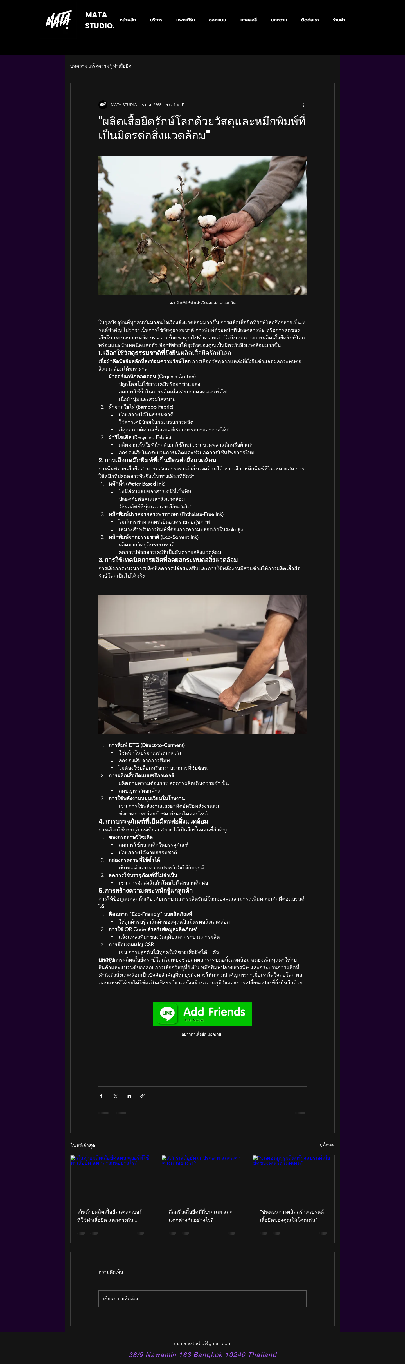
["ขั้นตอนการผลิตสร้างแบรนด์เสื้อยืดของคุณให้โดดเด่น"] (293, 1178)
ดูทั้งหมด (327, 1144)
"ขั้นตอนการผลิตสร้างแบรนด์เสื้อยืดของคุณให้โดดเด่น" (292, 1215)
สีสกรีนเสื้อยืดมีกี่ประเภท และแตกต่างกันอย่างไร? (201, 1215)
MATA (96, 15)
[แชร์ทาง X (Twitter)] (115, 1095)
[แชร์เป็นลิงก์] (142, 1095)
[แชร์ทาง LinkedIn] (128, 1095)
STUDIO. (99, 26)
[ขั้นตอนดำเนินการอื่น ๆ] (303, 104)
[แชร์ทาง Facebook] (101, 1095)
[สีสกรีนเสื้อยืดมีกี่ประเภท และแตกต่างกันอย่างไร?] (202, 1178)
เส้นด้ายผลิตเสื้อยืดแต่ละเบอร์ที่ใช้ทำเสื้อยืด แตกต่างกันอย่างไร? (109, 1216)
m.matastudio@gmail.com (203, 1343)
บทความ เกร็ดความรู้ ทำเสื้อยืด (100, 66)
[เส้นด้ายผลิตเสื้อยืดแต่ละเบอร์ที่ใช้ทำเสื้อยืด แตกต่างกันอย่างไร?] (111, 1178)
